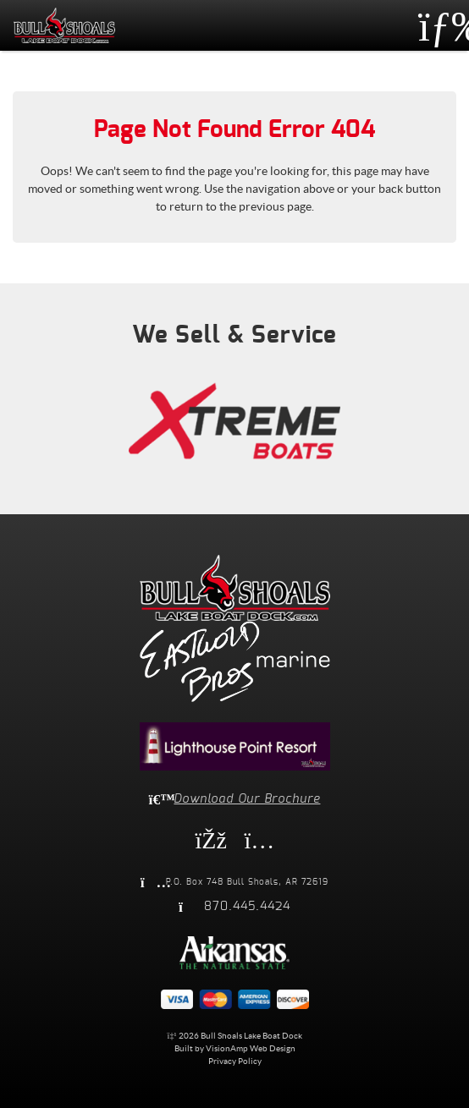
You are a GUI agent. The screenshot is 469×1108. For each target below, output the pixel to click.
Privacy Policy (235, 1061)
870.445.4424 (247, 907)
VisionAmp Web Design (250, 1048)
